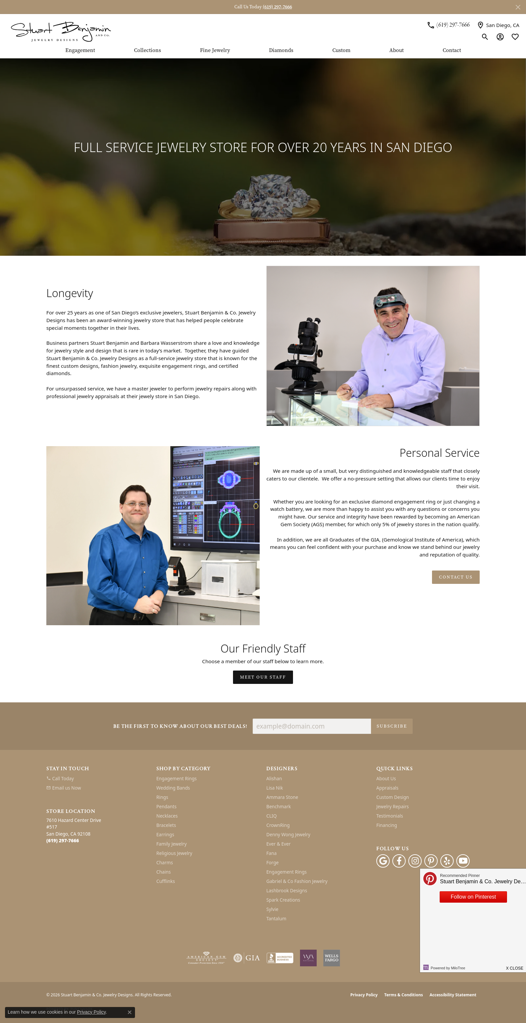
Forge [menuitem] (272, 862)
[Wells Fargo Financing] (331, 958)
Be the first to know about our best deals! (180, 727)
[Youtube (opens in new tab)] (463, 861)
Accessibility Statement (453, 995)
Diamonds (281, 51)
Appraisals (387, 788)
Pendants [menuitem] (166, 806)
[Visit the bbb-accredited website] (280, 958)
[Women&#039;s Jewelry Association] (308, 958)
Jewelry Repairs (392, 806)
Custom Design (392, 797)
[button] (485, 36)
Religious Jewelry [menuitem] (174, 853)
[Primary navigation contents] (263, 53)
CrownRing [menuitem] (278, 825)
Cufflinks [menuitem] (165, 881)
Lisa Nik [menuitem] (274, 788)
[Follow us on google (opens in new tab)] (383, 861)
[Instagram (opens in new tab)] (415, 861)
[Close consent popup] (130, 1012)
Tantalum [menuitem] (276, 918)
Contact (452, 51)
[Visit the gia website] (246, 958)
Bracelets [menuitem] (166, 825)
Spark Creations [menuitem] (283, 900)
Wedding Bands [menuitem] (173, 788)
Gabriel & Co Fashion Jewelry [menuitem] (296, 881)
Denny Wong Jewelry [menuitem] (288, 834)
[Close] (518, 7)
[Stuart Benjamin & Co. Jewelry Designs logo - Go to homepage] (60, 31)
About (396, 51)
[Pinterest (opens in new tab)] (431, 861)
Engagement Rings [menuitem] (176, 778)
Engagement (80, 51)
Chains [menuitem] (163, 872)
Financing (386, 825)
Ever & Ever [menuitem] (278, 844)
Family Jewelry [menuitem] (171, 844)
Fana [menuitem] (271, 853)
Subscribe (392, 726)
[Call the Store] (62, 840)
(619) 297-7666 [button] (277, 7)
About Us (386, 778)
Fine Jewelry (215, 51)
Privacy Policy (364, 995)
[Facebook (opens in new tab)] (399, 861)
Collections (147, 51)
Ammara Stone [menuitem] (282, 797)
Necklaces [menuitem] (167, 816)
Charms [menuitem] (164, 862)
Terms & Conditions (403, 995)
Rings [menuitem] (162, 797)
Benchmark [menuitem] (278, 806)
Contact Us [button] (456, 577)
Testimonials (389, 816)
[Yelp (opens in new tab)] (447, 861)
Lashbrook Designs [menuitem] (286, 890)
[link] (448, 25)
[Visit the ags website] (206, 958)
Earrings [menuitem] (165, 834)
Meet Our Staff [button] (263, 677)
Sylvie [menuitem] (272, 909)
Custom (341, 51)
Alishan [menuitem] (274, 778)
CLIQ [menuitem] (271, 816)
